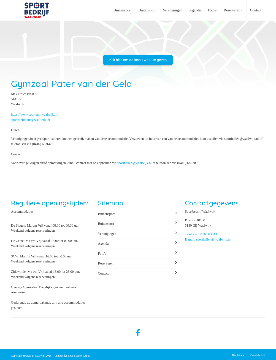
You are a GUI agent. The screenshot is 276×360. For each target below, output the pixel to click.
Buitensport (147, 10)
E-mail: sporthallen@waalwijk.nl (208, 239)
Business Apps (82, 355)
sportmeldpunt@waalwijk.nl (30, 120)
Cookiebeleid (257, 355)
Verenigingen (172, 10)
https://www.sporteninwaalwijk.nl (34, 114)
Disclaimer (238, 355)
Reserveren (232, 10)
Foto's (212, 10)
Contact (255, 10)
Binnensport (122, 10)
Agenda (195, 10)
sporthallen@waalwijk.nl (134, 163)
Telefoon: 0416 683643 (201, 234)
